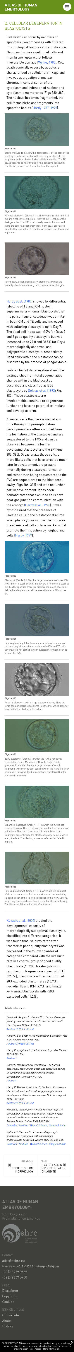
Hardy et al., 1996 (37, 505)
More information (51, 1349)
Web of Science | (39, 1143)
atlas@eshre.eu (13, 1260)
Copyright (9, 1296)
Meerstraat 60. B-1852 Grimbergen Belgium (30, 1266)
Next (54, 1166)
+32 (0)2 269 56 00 (14, 1277)
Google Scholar (57, 1125)
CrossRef (11, 1125)
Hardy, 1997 (23, 535)
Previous (20, 1166)
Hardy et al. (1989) (19, 301)
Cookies (8, 1301)
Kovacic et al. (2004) (20, 920)
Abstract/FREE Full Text (20, 1028)
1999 (53, 107)
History (7, 1326)
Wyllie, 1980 (46, 62)
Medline (23, 1125)
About (6, 1320)
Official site (10, 1315)
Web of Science (38, 1125)
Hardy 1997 (41, 107)
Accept (38, 1349)
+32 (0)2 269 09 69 (14, 1271)
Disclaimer (10, 1290)
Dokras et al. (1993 (41, 390)
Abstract (11, 1058)
